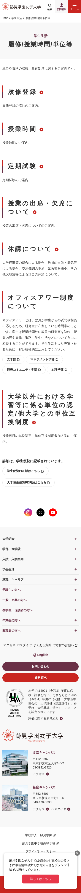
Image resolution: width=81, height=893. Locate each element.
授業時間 (22, 129)
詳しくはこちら (40, 879)
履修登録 (22, 91)
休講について (30, 249)
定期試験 (22, 166)
